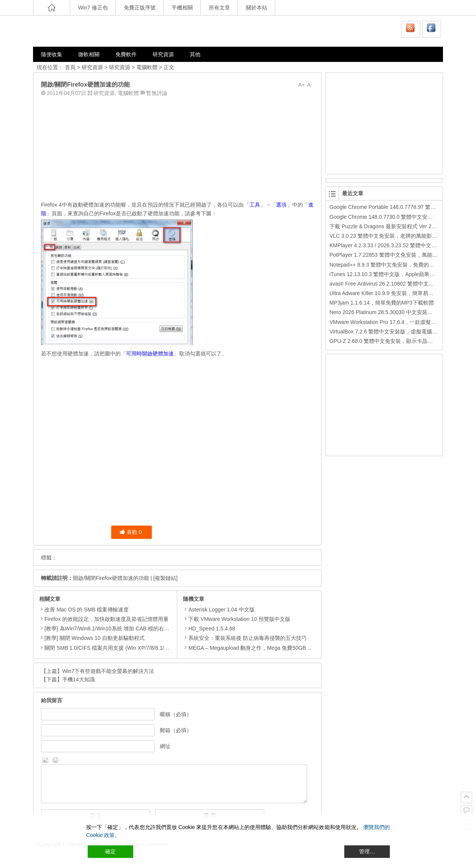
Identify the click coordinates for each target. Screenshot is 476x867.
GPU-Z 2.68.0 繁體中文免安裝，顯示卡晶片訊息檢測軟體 (397, 341)
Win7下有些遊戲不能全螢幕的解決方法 (108, 671)
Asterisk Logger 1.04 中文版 (218, 609)
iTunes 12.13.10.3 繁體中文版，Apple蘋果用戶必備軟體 (395, 274)
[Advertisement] (177, 146)
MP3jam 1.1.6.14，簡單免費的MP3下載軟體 (381, 303)
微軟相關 (88, 54)
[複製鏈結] (165, 578)
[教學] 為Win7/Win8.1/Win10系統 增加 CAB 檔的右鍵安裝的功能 (120, 628)
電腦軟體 (147, 67)
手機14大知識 (78, 679)
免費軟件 (126, 54)
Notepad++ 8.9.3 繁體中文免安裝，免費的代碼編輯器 (392, 265)
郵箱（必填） (176, 730)
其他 (195, 54)
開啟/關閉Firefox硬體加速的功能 (111, 578)
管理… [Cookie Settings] (367, 851)
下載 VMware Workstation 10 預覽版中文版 (236, 619)
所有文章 (219, 8)
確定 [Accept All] (110, 851)
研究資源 (163, 54)
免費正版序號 (140, 8)
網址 (165, 746)
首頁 (70, 67)
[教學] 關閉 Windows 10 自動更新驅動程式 (94, 638)
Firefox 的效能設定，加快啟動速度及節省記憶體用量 (106, 619)
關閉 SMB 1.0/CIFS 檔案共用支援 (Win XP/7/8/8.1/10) (108, 648)
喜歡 (131, 532)
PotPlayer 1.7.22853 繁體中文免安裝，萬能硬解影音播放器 (399, 255)
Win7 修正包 (93, 8)
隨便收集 (51, 54)
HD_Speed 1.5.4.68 (209, 628)
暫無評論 (156, 93)
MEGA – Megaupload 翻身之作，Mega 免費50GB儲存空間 (255, 648)
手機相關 (182, 8)
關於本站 (256, 8)
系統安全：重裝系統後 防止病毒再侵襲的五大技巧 (245, 638)
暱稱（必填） (176, 714)
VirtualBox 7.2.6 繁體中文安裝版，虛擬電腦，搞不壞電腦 (396, 331)
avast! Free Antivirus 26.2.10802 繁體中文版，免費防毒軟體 (400, 284)
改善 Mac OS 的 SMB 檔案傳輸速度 (86, 609)
